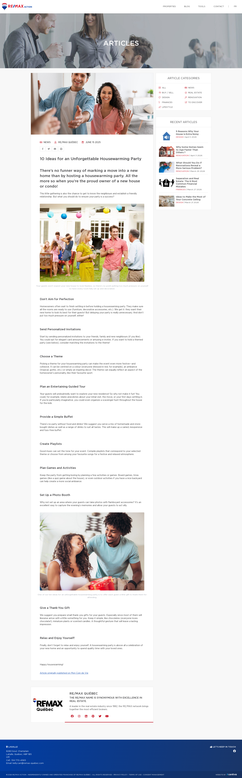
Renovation (193, 97)
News (45, 142)
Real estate (193, 93)
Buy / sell (166, 93)
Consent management (153, 775)
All (162, 88)
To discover (193, 102)
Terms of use (135, 775)
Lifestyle (166, 107)
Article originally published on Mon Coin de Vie (64, 673)
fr (235, 7)
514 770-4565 (18, 760)
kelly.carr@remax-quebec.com (28, 763)
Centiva (232, 774)
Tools (201, 7)
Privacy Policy (120, 775)
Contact (219, 7)
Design (164, 97)
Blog (187, 7)
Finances (165, 102)
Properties (169, 7)
